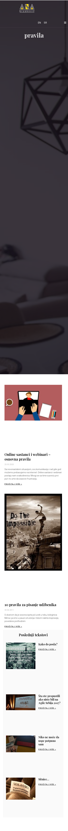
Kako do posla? (47, 644)
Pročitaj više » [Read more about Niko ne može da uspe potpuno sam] (47, 749)
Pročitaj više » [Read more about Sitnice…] (47, 784)
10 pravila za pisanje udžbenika (30, 604)
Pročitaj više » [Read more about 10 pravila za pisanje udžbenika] (13, 627)
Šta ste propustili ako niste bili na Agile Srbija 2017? (49, 699)
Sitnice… (43, 779)
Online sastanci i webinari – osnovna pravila (27, 456)
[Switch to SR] (45, 23)
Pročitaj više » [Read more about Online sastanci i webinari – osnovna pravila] (13, 484)
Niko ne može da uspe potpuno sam (48, 740)
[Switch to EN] (39, 23)
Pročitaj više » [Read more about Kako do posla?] (47, 649)
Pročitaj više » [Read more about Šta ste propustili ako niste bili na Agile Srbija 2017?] (47, 708)
